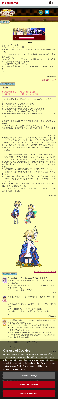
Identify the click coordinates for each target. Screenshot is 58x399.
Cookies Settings (29, 377)
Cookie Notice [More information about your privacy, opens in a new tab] (18, 371)
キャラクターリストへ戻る (45, 272)
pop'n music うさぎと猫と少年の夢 (7, 13)
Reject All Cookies (29, 386)
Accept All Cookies (29, 395)
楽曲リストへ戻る (49, 80)
